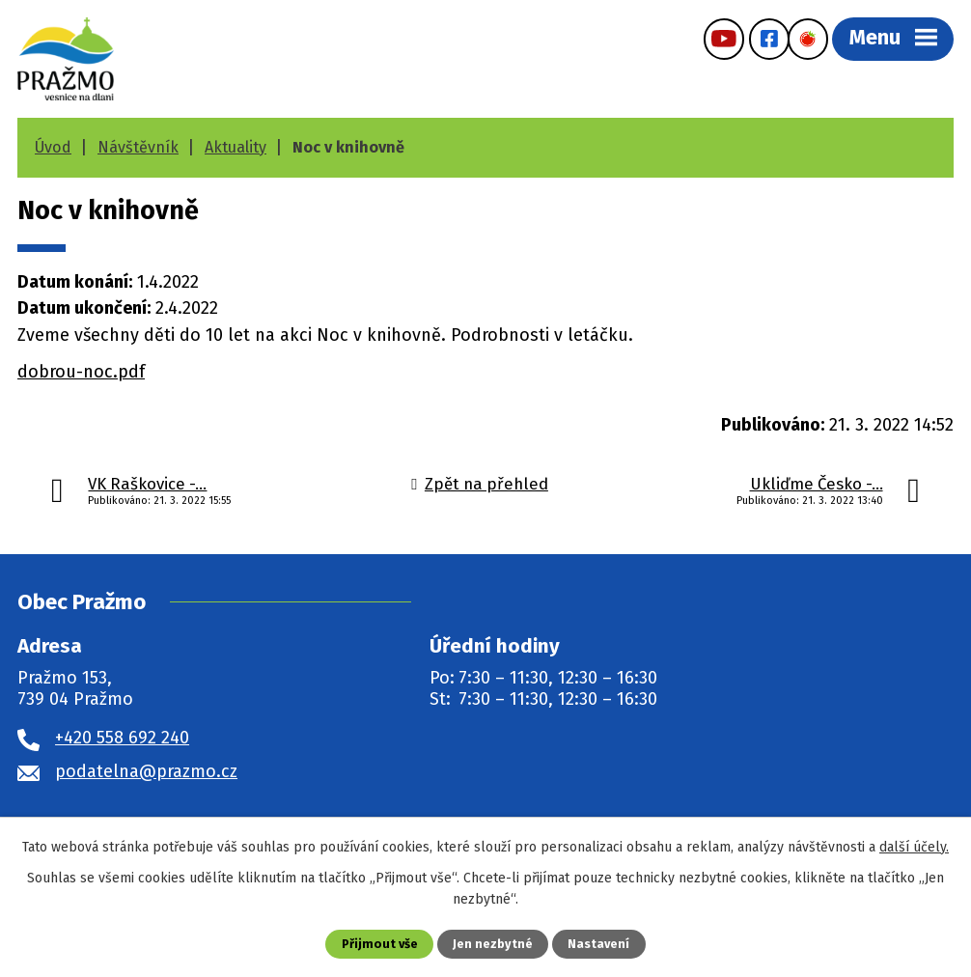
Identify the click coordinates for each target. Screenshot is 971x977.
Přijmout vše (380, 943)
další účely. (914, 847)
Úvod (53, 147)
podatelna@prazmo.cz (146, 771)
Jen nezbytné (493, 943)
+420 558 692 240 (122, 737)
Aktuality (235, 147)
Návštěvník (138, 147)
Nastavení (598, 943)
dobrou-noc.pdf (81, 371)
